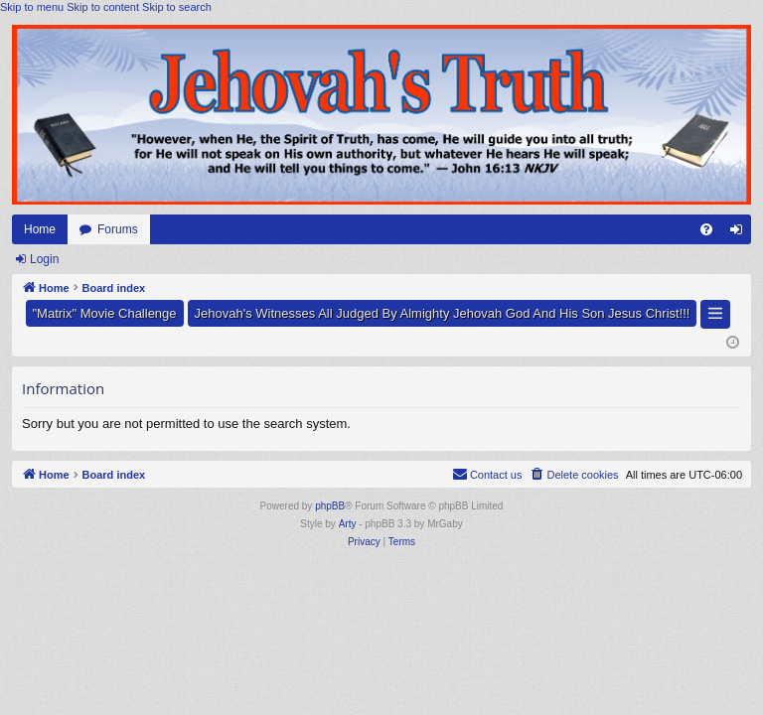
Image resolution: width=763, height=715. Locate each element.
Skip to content (103, 7)
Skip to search (177, 7)
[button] (715, 314)
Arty (348, 523)
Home (40, 229)
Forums (117, 229)
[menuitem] (706, 229)
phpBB (330, 505)
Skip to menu (32, 7)
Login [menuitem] (740, 233)
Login (44, 259)
